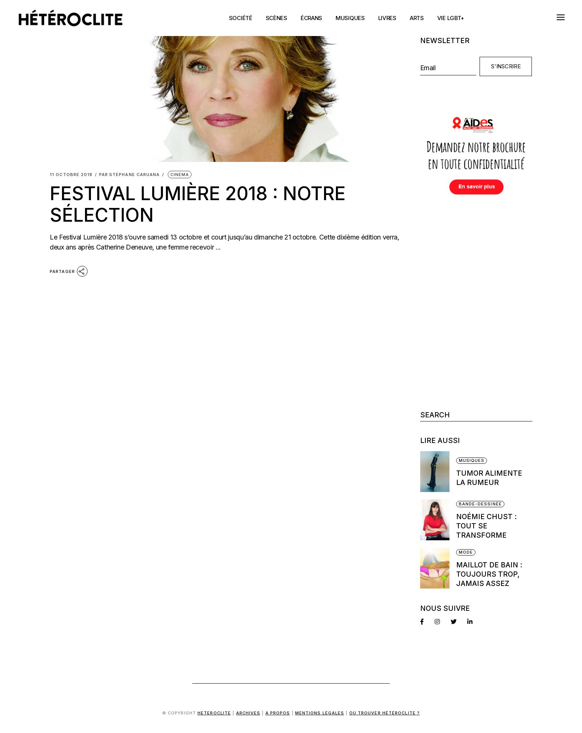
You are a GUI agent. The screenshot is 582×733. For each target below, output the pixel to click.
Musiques (472, 460)
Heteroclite (214, 713)
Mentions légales (319, 713)
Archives (248, 713)
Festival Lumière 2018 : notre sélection (198, 204)
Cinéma (179, 174)
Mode (466, 552)
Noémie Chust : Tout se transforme (486, 526)
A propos (277, 713)
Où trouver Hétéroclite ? (384, 713)
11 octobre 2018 (71, 175)
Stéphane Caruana (129, 175)
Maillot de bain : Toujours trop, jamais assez (489, 574)
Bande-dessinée (480, 503)
